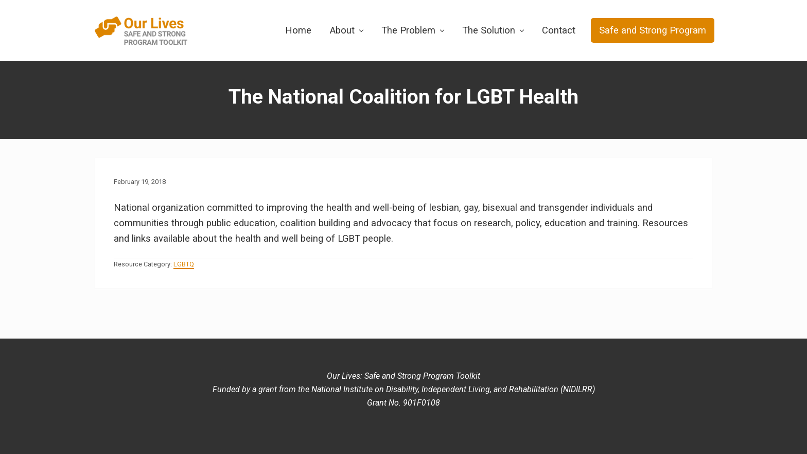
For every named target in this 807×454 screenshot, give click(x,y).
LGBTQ (183, 264)
